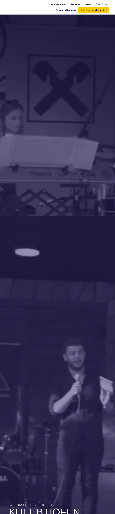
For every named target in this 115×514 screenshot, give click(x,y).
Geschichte (101, 4)
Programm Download (66, 10)
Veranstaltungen (58, 4)
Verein (88, 4)
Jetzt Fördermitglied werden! (94, 10)
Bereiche (75, 4)
